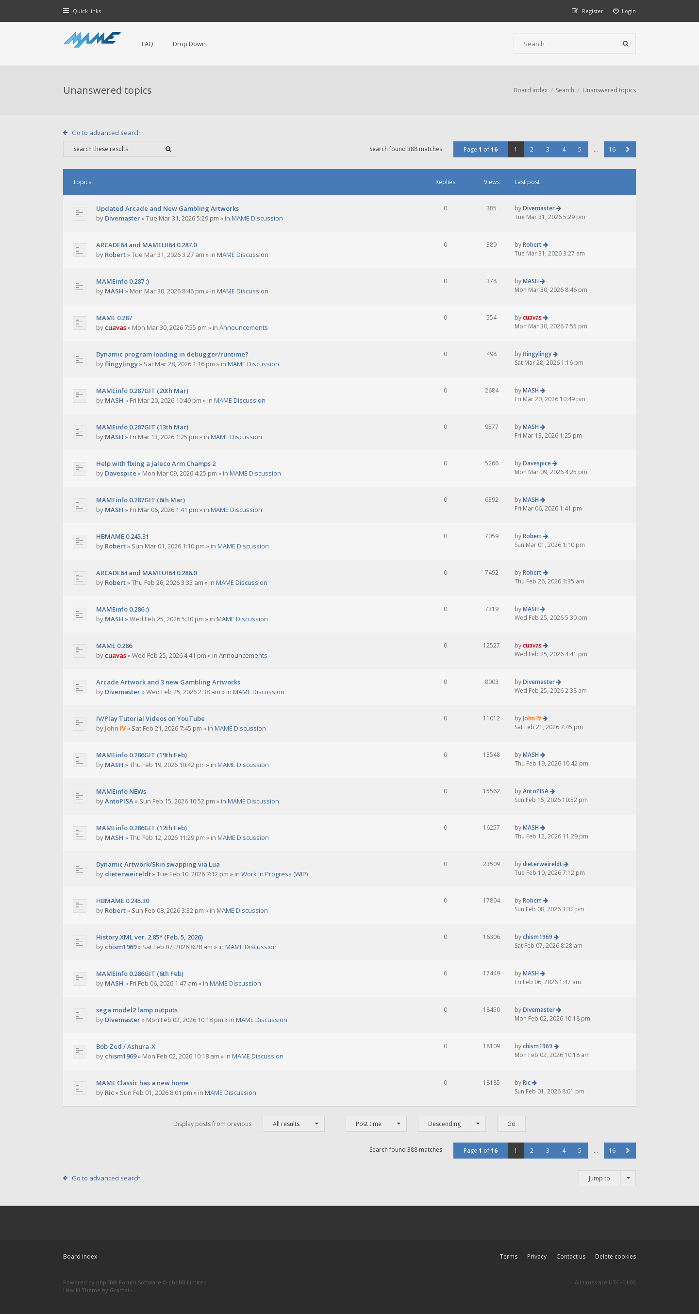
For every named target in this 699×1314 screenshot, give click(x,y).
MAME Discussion (257, 218)
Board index (80, 1256)
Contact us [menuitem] (570, 1256)
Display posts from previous (249, 1124)
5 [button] (580, 149)
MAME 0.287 (114, 317)
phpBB (104, 1282)
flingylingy (121, 363)
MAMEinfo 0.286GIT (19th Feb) (141, 755)
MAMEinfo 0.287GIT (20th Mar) (142, 390)
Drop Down (189, 43)
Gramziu (121, 1290)
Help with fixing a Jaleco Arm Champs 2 (156, 463)
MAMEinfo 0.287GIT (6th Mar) (140, 499)
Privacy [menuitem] (537, 1256)
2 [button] (531, 149)
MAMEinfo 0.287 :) (122, 281)
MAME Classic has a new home (142, 1082)
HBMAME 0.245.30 (122, 900)
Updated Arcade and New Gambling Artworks (167, 208)
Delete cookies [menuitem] (615, 1256)
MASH (114, 291)
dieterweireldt (128, 874)
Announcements (243, 327)
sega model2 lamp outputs (137, 1010)
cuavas (115, 327)
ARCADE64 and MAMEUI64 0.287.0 (146, 244)
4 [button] (564, 149)
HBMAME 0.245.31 (122, 536)
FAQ (147, 43)
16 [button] (612, 149)
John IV (115, 728)
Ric (109, 1092)
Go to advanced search (106, 132)
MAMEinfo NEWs (121, 791)
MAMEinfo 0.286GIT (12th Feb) (141, 827)
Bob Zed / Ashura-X (125, 1046)
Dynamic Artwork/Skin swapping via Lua (158, 864)
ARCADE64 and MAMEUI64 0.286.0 (146, 572)
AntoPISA (119, 801)
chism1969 (120, 946)
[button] (628, 149)
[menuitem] (624, 11)
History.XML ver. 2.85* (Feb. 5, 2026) (149, 937)
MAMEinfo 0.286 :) (122, 609)
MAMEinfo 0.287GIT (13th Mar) (142, 427)
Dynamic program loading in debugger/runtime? (172, 354)
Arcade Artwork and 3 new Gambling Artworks (168, 682)
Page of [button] (481, 149)
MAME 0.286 (114, 645)
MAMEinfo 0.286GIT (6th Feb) (139, 973)
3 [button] (547, 149)
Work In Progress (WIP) (274, 874)
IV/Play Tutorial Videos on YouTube (150, 718)
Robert (115, 254)
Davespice (120, 473)
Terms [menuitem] (508, 1256)
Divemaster (122, 218)
